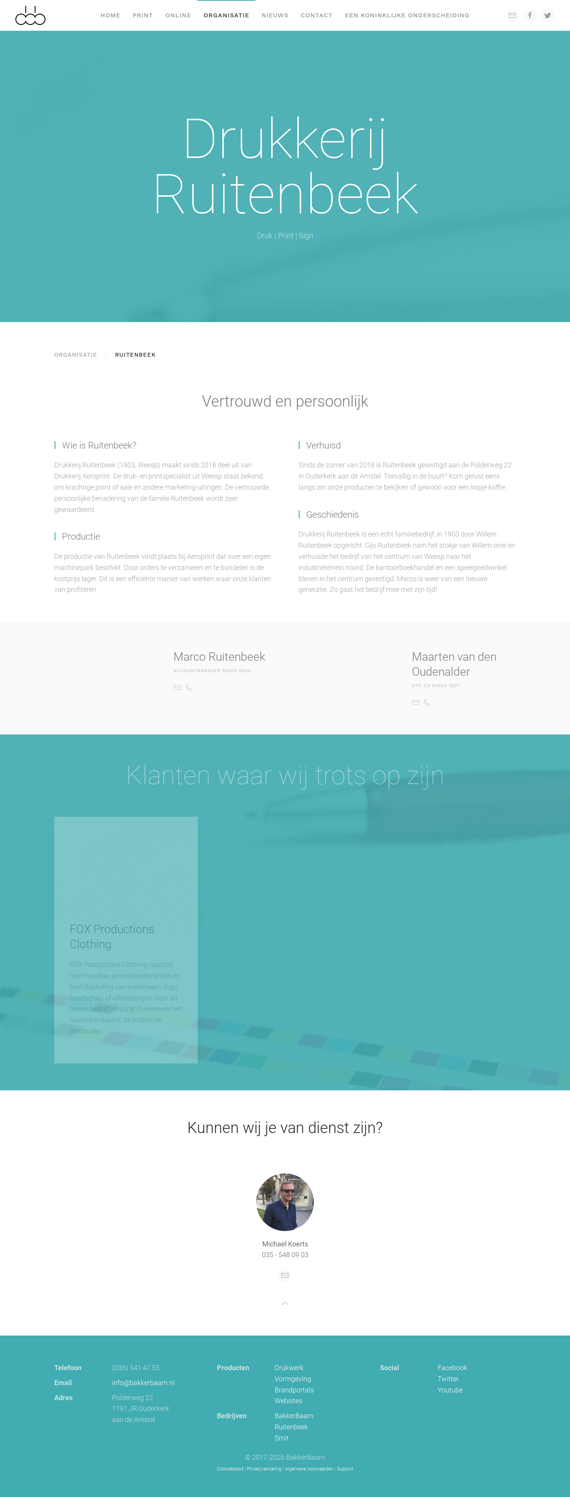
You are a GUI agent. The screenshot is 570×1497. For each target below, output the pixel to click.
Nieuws (275, 15)
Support (345, 1469)
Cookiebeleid (230, 1469)
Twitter (448, 1379)
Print (143, 15)
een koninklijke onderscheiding (407, 15)
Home (110, 15)
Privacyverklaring (264, 1469)
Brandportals (294, 1390)
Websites (288, 1401)
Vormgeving (293, 1379)
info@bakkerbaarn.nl (143, 1383)
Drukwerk (289, 1368)
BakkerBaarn (294, 1416)
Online (178, 15)
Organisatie (226, 15)
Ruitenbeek (291, 1427)
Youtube (450, 1390)
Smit (282, 1438)
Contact (317, 15)
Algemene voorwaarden (309, 1469)
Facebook (452, 1368)
